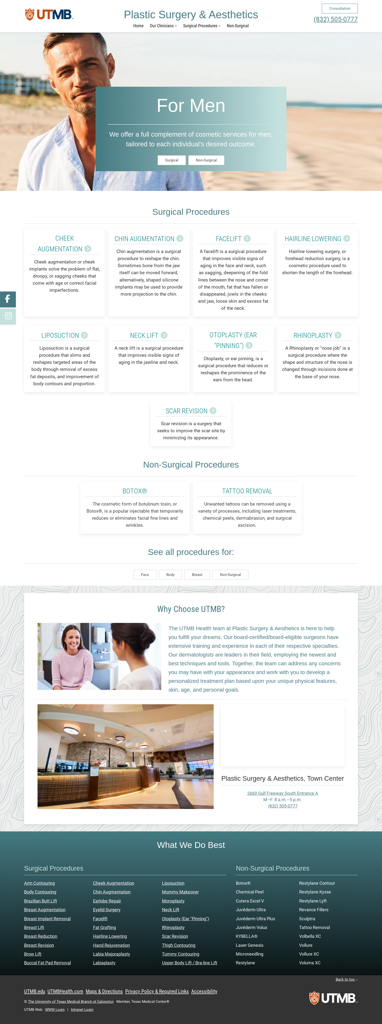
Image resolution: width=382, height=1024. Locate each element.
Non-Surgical (238, 25)
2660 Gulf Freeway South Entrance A (282, 793)
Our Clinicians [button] (163, 25)
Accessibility (204, 991)
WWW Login (55, 1009)
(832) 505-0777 (336, 19)
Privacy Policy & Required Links (157, 991)
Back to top (347, 979)
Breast (197, 574)
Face (145, 574)
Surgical (171, 160)
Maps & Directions (104, 991)
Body (170, 574)
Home (138, 25)
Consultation (339, 8)
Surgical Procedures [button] (201, 25)
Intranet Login (82, 1009)
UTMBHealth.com (65, 991)
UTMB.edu (34, 991)
